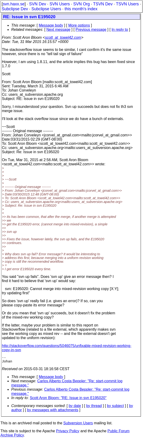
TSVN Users (127, 4)
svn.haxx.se (14, 4)
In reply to (120, 30)
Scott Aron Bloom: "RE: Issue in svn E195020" (68, 400)
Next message (58, 30)
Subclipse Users (46, 9)
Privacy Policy (67, 433)
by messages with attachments (52, 412)
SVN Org (81, 4)
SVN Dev (37, 4)
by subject (115, 408)
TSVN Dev (103, 4)
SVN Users (59, 4)
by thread (94, 408)
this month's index (81, 9)
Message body (51, 25)
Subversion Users (78, 425)
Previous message (91, 30)
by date (75, 408)
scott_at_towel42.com (63, 37)
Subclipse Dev (15, 9)
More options (79, 25)
